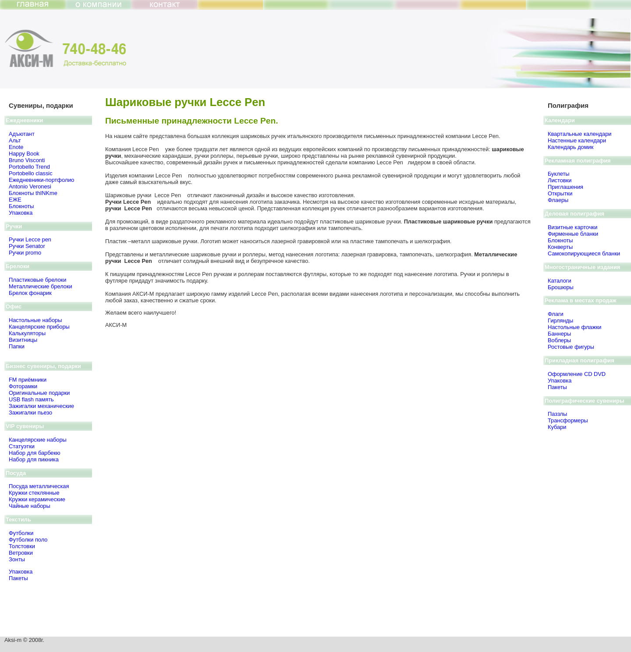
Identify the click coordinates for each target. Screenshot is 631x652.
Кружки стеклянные (34, 492)
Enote (16, 147)
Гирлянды (560, 320)
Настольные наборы (35, 320)
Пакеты (18, 578)
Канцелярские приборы (39, 326)
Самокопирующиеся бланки (584, 253)
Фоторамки (23, 386)
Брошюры (561, 287)
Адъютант (22, 134)
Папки (17, 346)
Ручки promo (25, 252)
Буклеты (558, 173)
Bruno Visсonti (27, 160)
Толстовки (22, 546)
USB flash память (31, 399)
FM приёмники (27, 379)
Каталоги (559, 280)
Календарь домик (570, 147)
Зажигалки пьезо (30, 412)
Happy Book (24, 153)
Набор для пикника (34, 459)
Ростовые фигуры (571, 347)
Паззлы (557, 414)
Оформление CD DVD (577, 374)
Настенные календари (577, 140)
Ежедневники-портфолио (41, 180)
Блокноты (21, 206)
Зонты (17, 559)
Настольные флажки (575, 327)
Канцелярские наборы (38, 439)
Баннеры (559, 333)
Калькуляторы (27, 333)
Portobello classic (31, 173)
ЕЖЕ (15, 199)
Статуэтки (22, 446)
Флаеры (558, 200)
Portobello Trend (29, 166)
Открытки (560, 193)
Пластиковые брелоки (37, 279)
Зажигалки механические (41, 406)
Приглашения (565, 187)
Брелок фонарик (30, 293)
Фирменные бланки (573, 233)
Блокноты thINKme (33, 193)
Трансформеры (568, 420)
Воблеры (559, 340)
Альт (15, 140)
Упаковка (20, 212)
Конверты (560, 247)
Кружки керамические (37, 499)
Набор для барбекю (34, 453)
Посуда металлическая (39, 486)
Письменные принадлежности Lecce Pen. (191, 120)
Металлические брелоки (40, 286)
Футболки (21, 533)
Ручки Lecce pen (30, 239)
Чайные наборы (29, 506)
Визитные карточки (572, 227)
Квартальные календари (579, 134)
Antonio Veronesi (30, 186)
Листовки (559, 180)
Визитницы (23, 340)
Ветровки (21, 552)
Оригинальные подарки (39, 393)
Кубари (557, 427)
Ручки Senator (27, 246)
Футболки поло (28, 539)
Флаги (556, 314)
